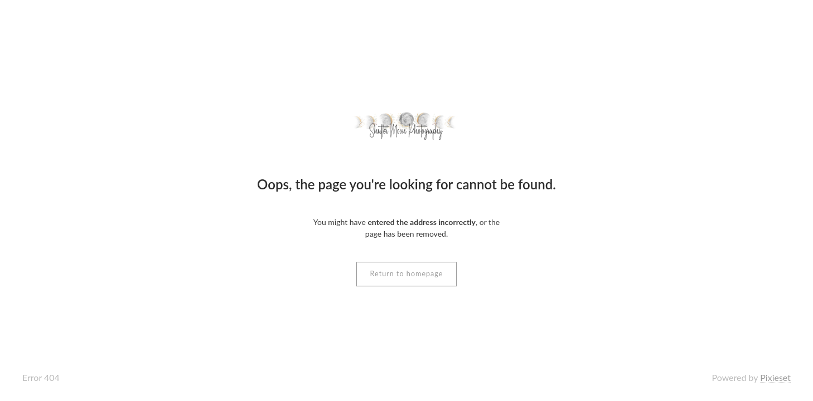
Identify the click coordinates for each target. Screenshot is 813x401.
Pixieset (775, 377)
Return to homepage (406, 274)
